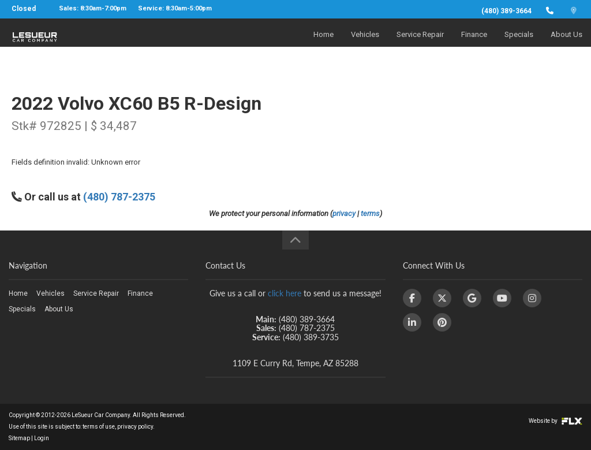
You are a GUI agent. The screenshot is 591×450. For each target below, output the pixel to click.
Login (41, 438)
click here (284, 293)
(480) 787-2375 (119, 197)
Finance (474, 44)
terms (370, 213)
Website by (555, 421)
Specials (518, 44)
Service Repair (420, 44)
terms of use (99, 426)
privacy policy (135, 426)
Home (323, 44)
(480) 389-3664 (506, 11)
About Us (566, 44)
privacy (344, 213)
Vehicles (365, 44)
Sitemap (19, 438)
